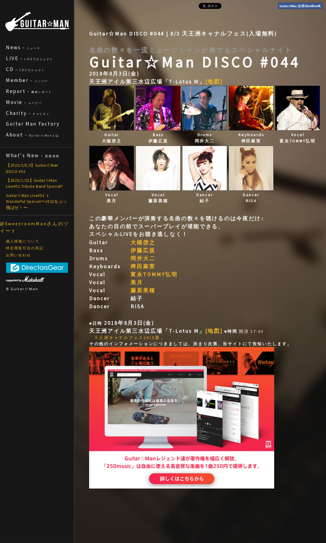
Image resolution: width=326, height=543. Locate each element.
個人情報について (22, 241)
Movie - (24, 102)
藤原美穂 (143, 290)
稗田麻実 (143, 266)
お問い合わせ (18, 255)
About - (32, 134)
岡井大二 (143, 258)
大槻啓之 (143, 242)
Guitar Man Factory (33, 124)
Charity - (28, 113)
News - (23, 47)
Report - (29, 91)
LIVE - (29, 58)
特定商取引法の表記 (25, 248)
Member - (27, 80)
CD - (25, 69)
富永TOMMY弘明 (154, 274)
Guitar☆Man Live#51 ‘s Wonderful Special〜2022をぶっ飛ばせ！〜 (36, 201)
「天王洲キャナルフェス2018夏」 (127, 337)
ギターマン (37, 21)
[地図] (214, 81)
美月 (137, 282)
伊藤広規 (143, 250)
